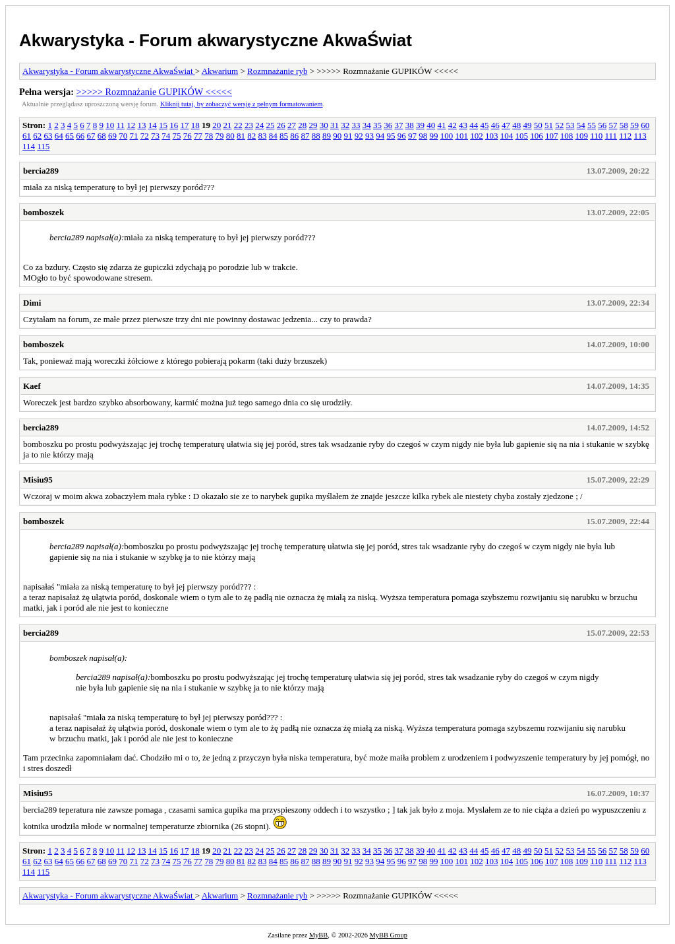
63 (48, 136)
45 (484, 125)
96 (401, 136)
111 (611, 136)
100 (447, 136)
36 (388, 125)
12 (131, 125)
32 (345, 125)
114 (28, 146)
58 (624, 125)
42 (452, 125)
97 (412, 136)
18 (195, 125)
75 (177, 136)
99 (434, 136)
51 (548, 125)
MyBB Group (388, 935)
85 (283, 136)
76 (187, 136)
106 (536, 136)
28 (302, 125)
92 (359, 136)
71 (134, 136)
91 (348, 136)
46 (495, 125)
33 (355, 125)
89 (326, 136)
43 (463, 125)
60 (645, 125)
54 (581, 125)
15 (163, 125)
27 (291, 125)
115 (43, 146)
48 (516, 125)
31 (334, 125)
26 (281, 125)
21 (227, 125)
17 (184, 125)
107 (551, 136)
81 (241, 136)
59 (634, 125)
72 (144, 136)
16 (173, 125)
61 (26, 136)
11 (120, 125)
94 (380, 136)
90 (337, 136)
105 (522, 136)
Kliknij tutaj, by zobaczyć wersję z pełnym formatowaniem (241, 104)
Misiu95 (38, 480)
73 (155, 136)
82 (251, 136)
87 (305, 136)
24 (259, 125)
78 (208, 136)
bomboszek (43, 212)
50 (538, 125)
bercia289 (41, 171)
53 (570, 125)
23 (249, 125)
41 (441, 125)
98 (423, 136)
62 (37, 136)
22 (238, 125)
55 (591, 125)
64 (59, 136)
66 (80, 136)
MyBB (318, 935)
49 (527, 125)
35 (377, 125)
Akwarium (220, 71)
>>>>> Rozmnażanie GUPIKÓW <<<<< (154, 91)
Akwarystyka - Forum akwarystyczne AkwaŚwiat (215, 40)
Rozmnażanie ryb (277, 71)
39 (420, 125)
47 (506, 125)
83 (262, 136)
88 (316, 136)
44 (473, 125)
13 (141, 125)
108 (566, 136)
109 (582, 136)
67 (91, 136)
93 (369, 136)
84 (273, 136)
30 (324, 125)
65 (69, 136)
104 (507, 136)
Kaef (32, 386)
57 (612, 125)
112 (625, 136)
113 (640, 136)
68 (102, 136)
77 (198, 136)
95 (391, 136)
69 (112, 136)
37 (398, 125)
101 (462, 136)
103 (491, 136)
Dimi (32, 303)
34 (367, 125)
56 (602, 125)
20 (216, 125)
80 (230, 136)
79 (220, 136)
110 (596, 136)
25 (270, 125)
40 (430, 125)
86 (294, 136)
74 (165, 136)
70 (123, 136)
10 (109, 125)
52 (559, 125)
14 (152, 125)
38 (409, 125)
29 (312, 125)
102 (476, 136)
